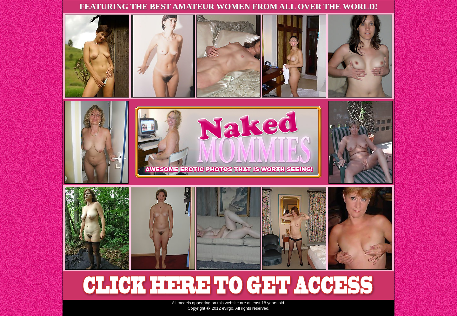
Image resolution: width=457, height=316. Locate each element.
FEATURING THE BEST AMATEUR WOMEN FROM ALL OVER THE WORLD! (228, 6)
